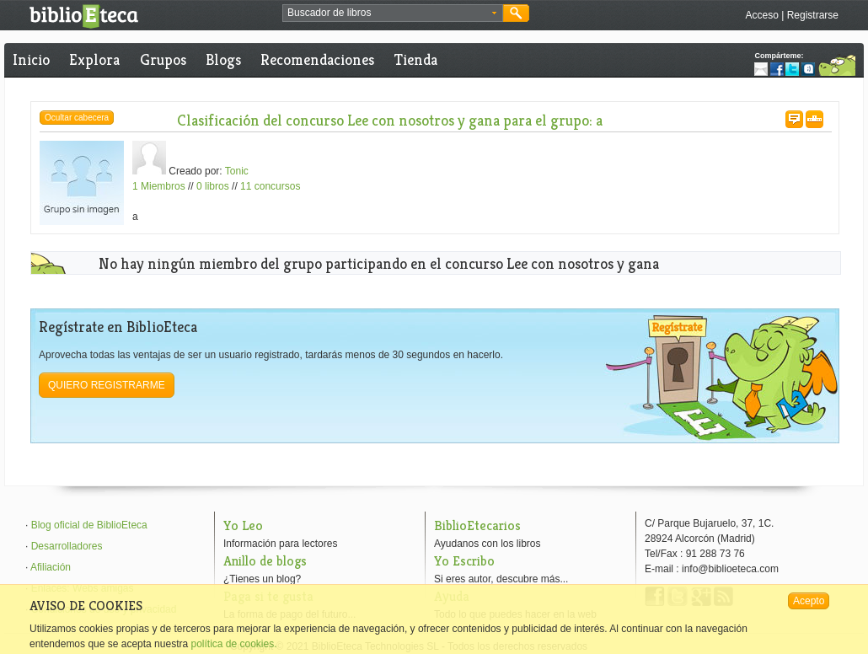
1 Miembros (158, 186)
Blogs (223, 59)
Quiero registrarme (106, 385)
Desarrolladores (67, 546)
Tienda (415, 59)
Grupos (163, 59)
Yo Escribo (464, 561)
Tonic (237, 171)
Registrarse (813, 15)
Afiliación (50, 567)
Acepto (808, 601)
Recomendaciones (317, 59)
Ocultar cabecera (77, 117)
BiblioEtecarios (477, 525)
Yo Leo (243, 525)
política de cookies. (233, 644)
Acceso (761, 15)
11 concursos (270, 186)
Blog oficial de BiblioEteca (89, 525)
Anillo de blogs (265, 561)
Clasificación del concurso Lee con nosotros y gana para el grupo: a (390, 120)
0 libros (212, 186)
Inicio (31, 59)
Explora (94, 59)
